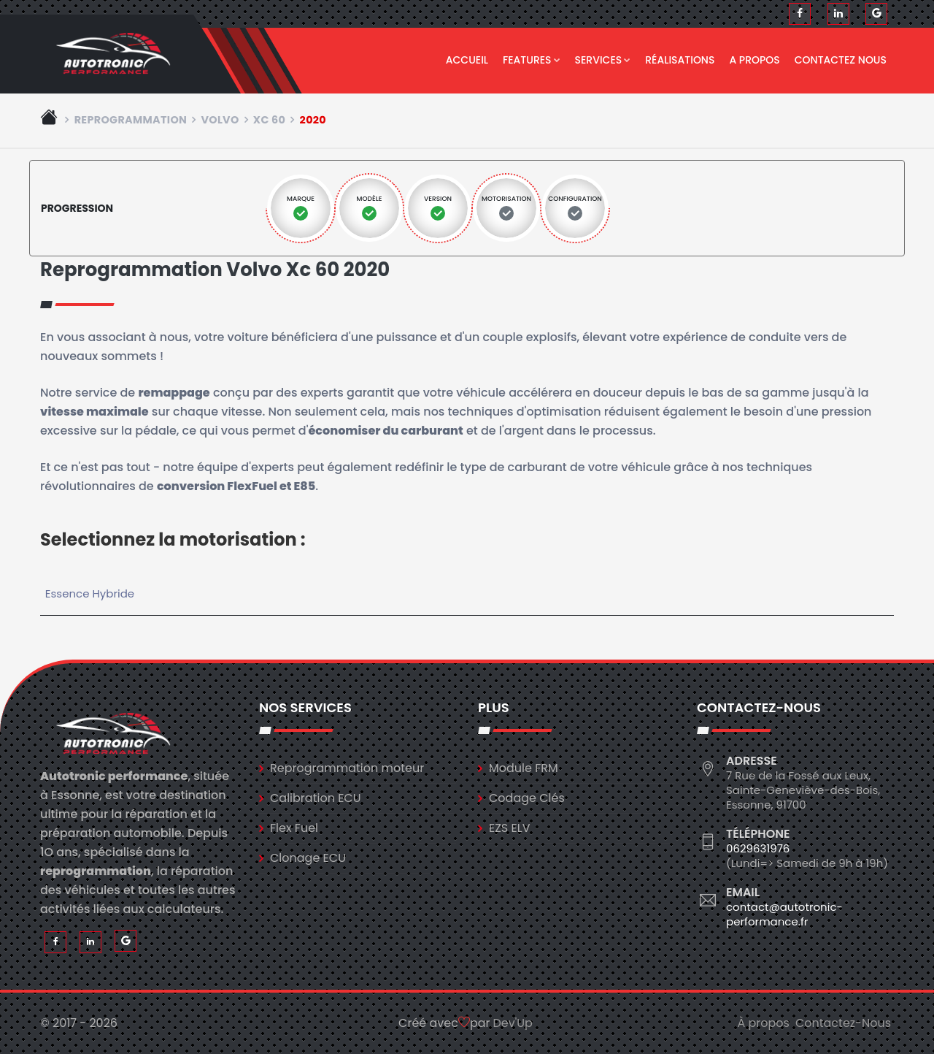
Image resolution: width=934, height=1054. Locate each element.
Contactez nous (841, 60)
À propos (763, 1023)
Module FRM (523, 768)
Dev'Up (513, 1023)
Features (531, 60)
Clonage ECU (308, 857)
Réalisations (679, 60)
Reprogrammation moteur (347, 768)
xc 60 (269, 119)
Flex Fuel (294, 828)
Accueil (467, 60)
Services (603, 60)
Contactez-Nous (843, 1023)
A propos (754, 60)
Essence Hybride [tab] (89, 593)
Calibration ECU (315, 798)
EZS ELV (509, 828)
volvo (220, 119)
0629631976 (758, 848)
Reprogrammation (131, 119)
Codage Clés (527, 798)
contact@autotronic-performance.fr (784, 914)
